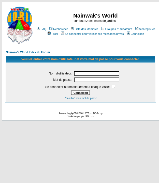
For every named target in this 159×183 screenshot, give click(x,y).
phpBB (73, 113)
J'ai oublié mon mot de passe (80, 98)
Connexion (135, 33)
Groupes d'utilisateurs (116, 28)
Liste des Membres (84, 28)
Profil (53, 33)
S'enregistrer (145, 28)
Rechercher (58, 28)
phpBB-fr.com (87, 116)
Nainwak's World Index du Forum (28, 52)
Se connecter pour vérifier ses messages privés (92, 33)
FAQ (41, 28)
